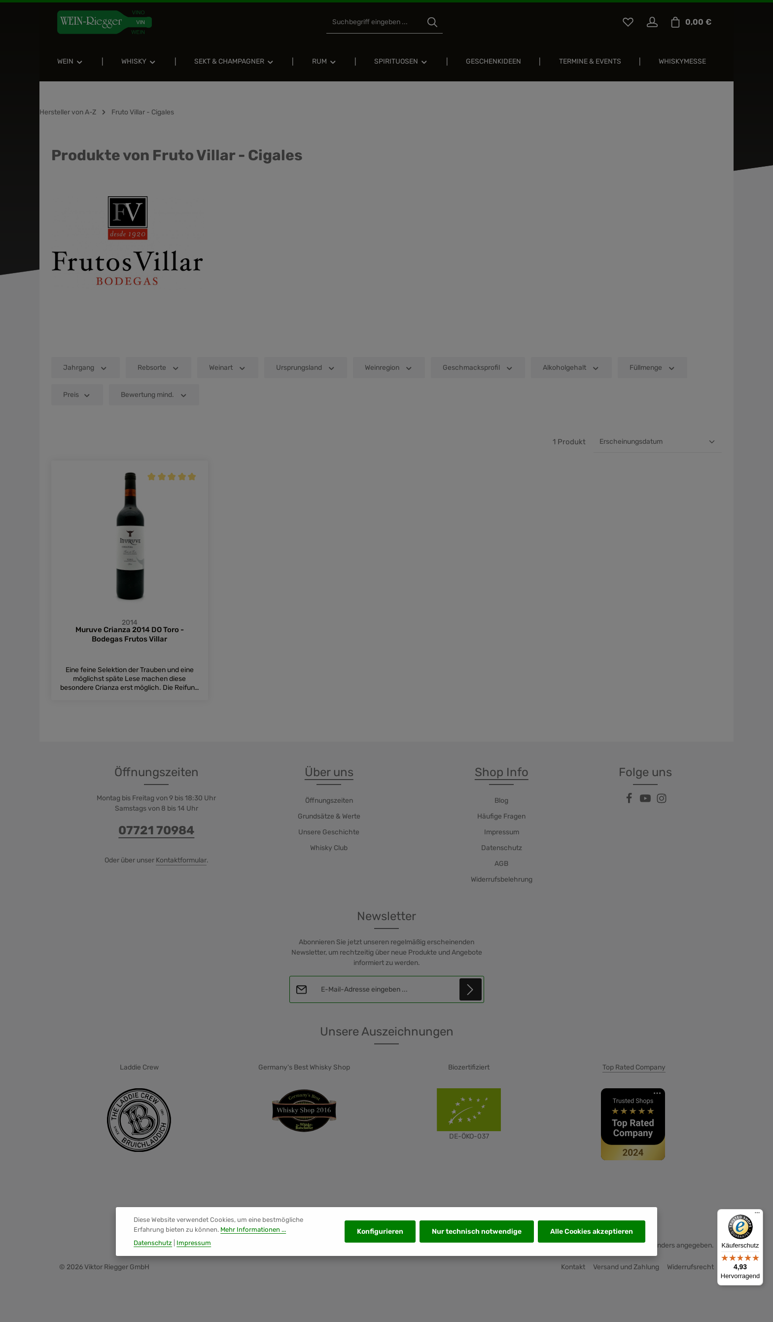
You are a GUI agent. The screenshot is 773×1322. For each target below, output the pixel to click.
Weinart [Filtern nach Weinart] (227, 367)
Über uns (329, 773)
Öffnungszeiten (329, 801)
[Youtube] (646, 802)
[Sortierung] (658, 442)
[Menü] (757, 1215)
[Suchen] (432, 22)
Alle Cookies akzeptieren (591, 1241)
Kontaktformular (181, 861)
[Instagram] (661, 802)
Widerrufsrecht (690, 1267)
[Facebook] (630, 802)
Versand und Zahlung (626, 1267)
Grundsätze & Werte (329, 817)
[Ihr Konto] (652, 22)
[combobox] (374, 22)
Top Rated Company (634, 1068)
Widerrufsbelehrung (501, 880)
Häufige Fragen (501, 817)
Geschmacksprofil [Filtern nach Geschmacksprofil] (478, 367)
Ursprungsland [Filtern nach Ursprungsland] (306, 367)
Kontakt (573, 1267)
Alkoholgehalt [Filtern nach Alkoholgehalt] (571, 367)
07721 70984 (156, 831)
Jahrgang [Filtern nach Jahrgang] (85, 367)
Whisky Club (329, 848)
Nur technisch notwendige (477, 1241)
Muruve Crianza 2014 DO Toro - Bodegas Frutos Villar (129, 635)
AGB (501, 864)
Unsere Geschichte (328, 832)
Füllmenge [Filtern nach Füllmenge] (653, 367)
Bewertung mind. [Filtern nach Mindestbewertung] (154, 395)
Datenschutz (501, 848)
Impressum (501, 832)
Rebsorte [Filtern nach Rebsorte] (159, 367)
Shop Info (501, 773)
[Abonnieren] (470, 990)
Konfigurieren (380, 1241)
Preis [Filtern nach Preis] (77, 395)
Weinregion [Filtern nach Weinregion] (389, 367)
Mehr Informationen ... (253, 1238)
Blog (501, 801)
